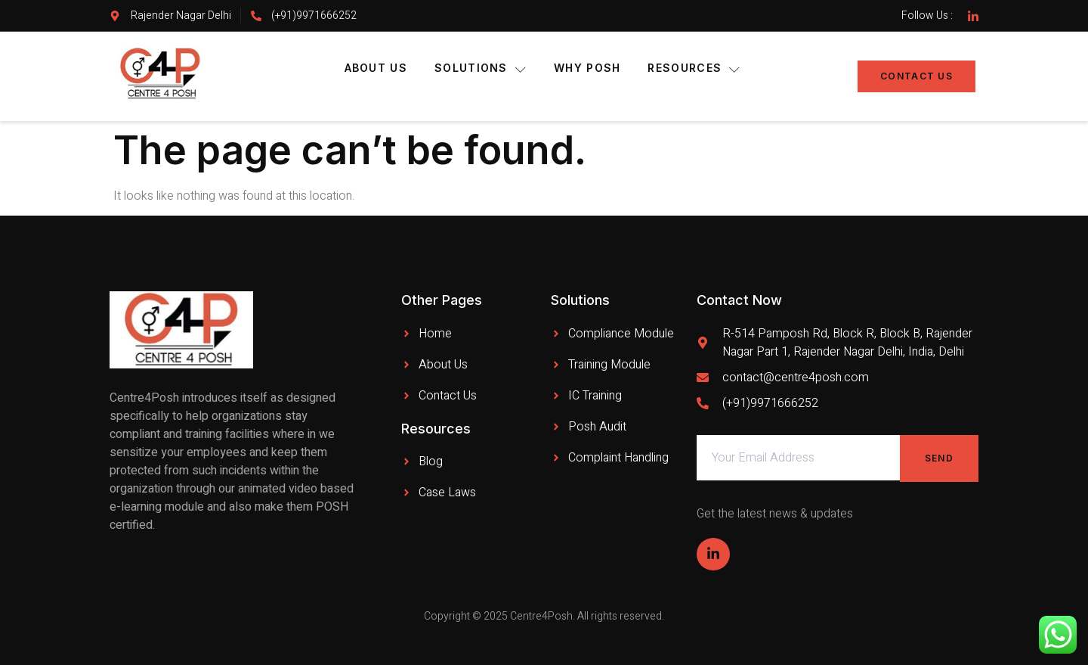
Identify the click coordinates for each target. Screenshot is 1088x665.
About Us (376, 67)
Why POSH (587, 67)
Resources (694, 68)
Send (939, 458)
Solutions (480, 68)
